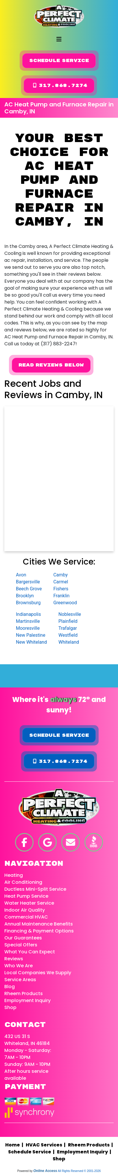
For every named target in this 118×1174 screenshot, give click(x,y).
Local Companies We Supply (37, 972)
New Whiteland (31, 642)
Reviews (13, 958)
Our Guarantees (23, 938)
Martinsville (28, 621)
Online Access (45, 1171)
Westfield (68, 635)
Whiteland (68, 642)
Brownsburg (28, 602)
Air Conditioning (23, 882)
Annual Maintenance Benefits (38, 924)
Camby (60, 575)
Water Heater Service (29, 903)
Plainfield (68, 621)
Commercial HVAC (26, 917)
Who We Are (18, 965)
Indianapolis (28, 614)
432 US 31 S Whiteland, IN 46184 (27, 1040)
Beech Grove (29, 588)
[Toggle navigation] (59, 39)
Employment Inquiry (27, 1000)
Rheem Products (23, 993)
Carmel (60, 582)
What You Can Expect (29, 951)
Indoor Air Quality (24, 910)
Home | (15, 1145)
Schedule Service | (32, 1151)
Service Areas (20, 979)
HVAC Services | (46, 1145)
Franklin (61, 595)
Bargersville (28, 582)
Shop (10, 1007)
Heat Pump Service (26, 896)
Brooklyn (25, 595)
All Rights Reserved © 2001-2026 (79, 1171)
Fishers (60, 588)
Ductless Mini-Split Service (35, 889)
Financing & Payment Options (39, 931)
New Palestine (30, 635)
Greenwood (65, 602)
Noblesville (69, 614)
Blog (9, 986)
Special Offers (20, 944)
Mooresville (28, 628)
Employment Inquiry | (85, 1151)
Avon (21, 575)
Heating (13, 875)
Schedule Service (59, 60)
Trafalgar (67, 628)
